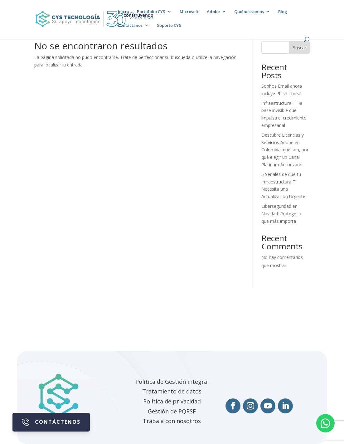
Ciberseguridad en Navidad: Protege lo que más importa (281, 213)
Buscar (299, 48)
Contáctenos (51, 422)
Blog (282, 11)
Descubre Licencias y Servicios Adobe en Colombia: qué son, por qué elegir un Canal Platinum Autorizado (284, 150)
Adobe (213, 11)
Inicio (123, 11)
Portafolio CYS (151, 11)
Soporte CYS (169, 25)
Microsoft (189, 11)
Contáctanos (130, 25)
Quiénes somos (249, 11)
